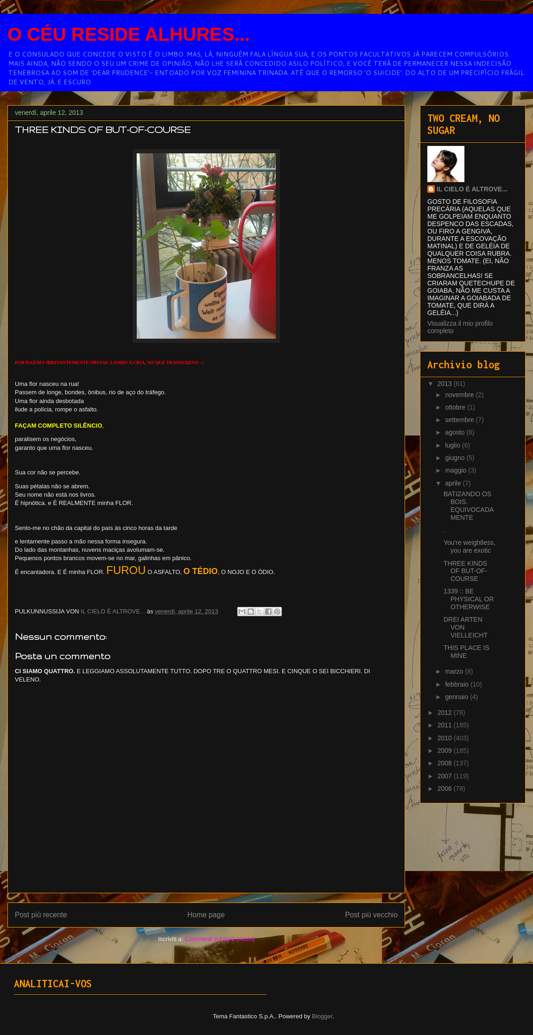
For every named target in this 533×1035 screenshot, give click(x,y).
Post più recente (41, 915)
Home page (206, 915)
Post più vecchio (371, 915)
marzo (455, 671)
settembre (460, 419)
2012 (446, 712)
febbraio (457, 684)
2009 (446, 750)
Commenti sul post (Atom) (219, 938)
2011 (446, 725)
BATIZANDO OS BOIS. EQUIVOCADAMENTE (469, 505)
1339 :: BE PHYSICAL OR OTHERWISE (469, 599)
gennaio (457, 697)
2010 (446, 738)
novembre (460, 394)
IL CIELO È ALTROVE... (472, 189)
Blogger (322, 1016)
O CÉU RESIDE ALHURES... (128, 34)
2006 (446, 788)
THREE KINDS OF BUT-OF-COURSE (465, 571)
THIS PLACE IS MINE (466, 651)
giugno (455, 457)
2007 (446, 776)
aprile (454, 483)
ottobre (456, 407)
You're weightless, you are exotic (469, 546)
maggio (456, 470)
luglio (453, 445)
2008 (446, 763)
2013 (446, 383)
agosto (455, 432)
